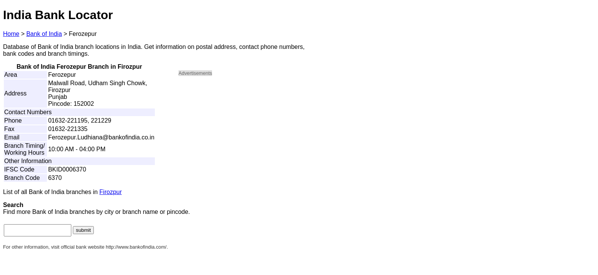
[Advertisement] (243, 135)
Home (11, 34)
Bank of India (44, 34)
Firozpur (111, 192)
